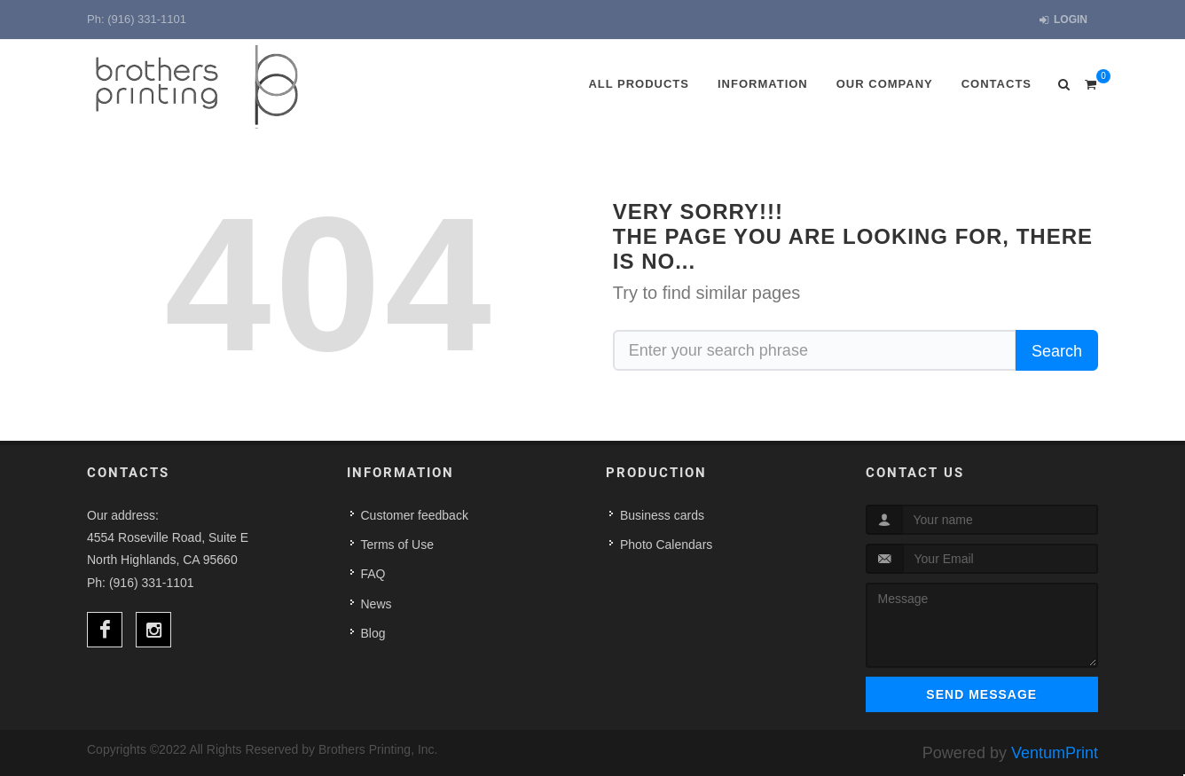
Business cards (662, 515)
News (376, 604)
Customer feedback (414, 515)
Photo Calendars (666, 544)
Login (1063, 20)
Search (1057, 351)
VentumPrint (1054, 753)
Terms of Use (397, 544)
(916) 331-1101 (146, 19)
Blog (373, 633)
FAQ (373, 574)
